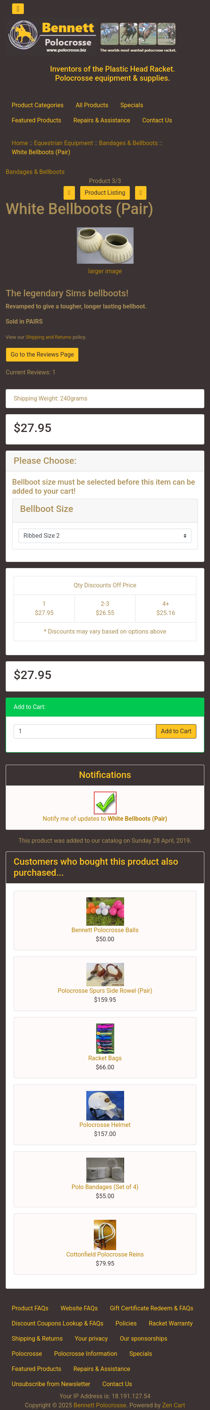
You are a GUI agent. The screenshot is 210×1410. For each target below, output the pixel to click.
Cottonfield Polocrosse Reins (105, 1254)
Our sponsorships (143, 1338)
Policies (126, 1323)
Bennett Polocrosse (99, 1405)
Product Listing (105, 192)
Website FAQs (79, 1308)
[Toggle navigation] (18, 8)
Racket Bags (105, 1058)
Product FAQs (30, 1308)
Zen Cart (173, 1405)
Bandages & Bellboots (128, 143)
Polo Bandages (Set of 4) (105, 1187)
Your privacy (91, 1338)
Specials (131, 105)
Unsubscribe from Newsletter (51, 1384)
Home (20, 143)
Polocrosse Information (85, 1353)
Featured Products (36, 120)
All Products (92, 105)
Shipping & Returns (37, 1338)
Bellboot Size (46, 509)
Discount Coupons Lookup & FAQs (57, 1323)
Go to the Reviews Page (42, 354)
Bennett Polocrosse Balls (105, 930)
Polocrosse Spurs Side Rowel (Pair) (105, 990)
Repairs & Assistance (101, 120)
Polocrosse (27, 1353)
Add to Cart (176, 731)
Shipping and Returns (49, 337)
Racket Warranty (171, 1323)
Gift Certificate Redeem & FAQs (151, 1308)
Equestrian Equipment (63, 143)
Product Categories (38, 105)
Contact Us (157, 120)
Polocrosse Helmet (105, 1124)
